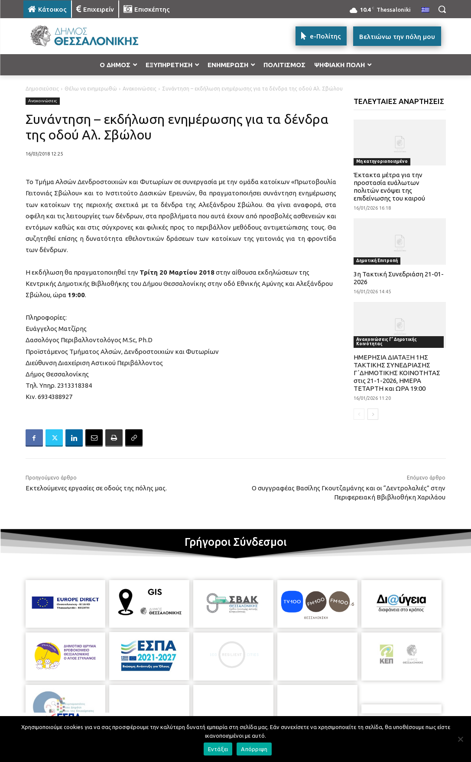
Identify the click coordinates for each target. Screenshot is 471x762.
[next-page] (372, 414)
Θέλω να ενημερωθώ (91, 88)
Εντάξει (218, 749)
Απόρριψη (254, 749)
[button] (442, 9)
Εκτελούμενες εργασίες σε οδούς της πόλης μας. (96, 488)
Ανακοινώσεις (139, 88)
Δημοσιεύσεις (42, 88)
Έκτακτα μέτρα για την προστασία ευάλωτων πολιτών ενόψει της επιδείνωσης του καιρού (389, 186)
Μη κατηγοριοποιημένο (382, 161)
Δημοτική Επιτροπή (377, 260)
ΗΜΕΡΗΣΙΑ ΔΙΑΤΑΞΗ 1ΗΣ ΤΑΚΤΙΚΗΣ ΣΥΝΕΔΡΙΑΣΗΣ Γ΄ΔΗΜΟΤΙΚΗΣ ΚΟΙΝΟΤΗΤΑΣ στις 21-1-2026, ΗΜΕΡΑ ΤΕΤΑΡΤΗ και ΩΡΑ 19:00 (397, 372)
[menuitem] (425, 10)
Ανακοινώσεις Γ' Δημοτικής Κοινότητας (386, 341)
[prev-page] (359, 414)
